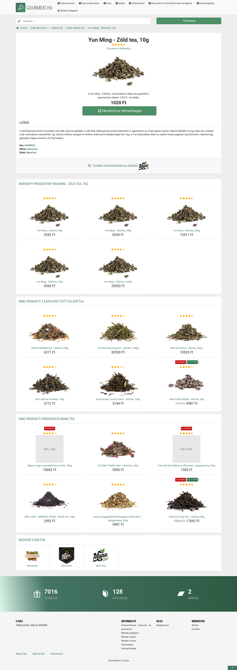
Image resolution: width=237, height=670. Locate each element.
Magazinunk (162, 625)
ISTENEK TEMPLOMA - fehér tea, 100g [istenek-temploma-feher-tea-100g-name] (118, 465)
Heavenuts (57, 653)
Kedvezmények (128, 648)
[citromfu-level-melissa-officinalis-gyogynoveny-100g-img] (186, 449)
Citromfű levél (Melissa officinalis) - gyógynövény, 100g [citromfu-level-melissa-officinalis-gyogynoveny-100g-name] (186, 465)
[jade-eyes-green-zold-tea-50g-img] (186, 383)
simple (120, 3)
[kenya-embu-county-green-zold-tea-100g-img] (118, 383)
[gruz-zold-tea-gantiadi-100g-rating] (50, 367)
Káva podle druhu (89, 3)
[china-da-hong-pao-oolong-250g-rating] (186, 485)
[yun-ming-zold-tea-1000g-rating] (118, 249)
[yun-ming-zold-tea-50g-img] (50, 214)
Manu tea (32, 149)
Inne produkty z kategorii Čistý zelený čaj (51, 301)
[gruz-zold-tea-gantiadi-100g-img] (50, 383)
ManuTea (31, 152)
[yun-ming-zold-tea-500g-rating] (186, 198)
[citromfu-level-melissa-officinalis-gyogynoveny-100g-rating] (186, 433)
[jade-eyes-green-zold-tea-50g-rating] (186, 367)
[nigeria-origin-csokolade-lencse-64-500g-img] (50, 449)
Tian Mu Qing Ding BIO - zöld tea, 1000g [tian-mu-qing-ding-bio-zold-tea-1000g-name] (118, 348)
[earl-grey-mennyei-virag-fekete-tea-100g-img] (50, 500)
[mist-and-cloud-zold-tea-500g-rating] (186, 316)
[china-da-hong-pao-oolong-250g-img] (186, 500)
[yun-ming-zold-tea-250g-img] (118, 214)
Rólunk (195, 625)
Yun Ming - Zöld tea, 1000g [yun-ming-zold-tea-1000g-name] (118, 281)
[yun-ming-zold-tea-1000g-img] (118, 265)
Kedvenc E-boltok (32, 540)
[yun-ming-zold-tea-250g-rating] (118, 198)
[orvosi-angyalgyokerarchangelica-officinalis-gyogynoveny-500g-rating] (118, 485)
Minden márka (128, 637)
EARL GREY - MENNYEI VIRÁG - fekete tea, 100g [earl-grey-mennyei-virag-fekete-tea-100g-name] (49, 516)
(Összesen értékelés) (118, 48)
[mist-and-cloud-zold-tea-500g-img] (186, 331)
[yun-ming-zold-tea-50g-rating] (50, 198)
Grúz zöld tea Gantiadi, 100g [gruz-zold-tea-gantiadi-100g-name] (49, 399)
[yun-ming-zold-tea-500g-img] (186, 214)
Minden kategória (67, 10)
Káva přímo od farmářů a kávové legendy (170, 3)
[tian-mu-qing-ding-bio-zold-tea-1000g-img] (118, 331)
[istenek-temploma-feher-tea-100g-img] (118, 449)
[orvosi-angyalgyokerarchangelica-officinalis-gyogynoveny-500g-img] (118, 500)
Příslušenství (136, 3)
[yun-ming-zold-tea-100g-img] (50, 265)
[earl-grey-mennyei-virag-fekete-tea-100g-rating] (50, 485)
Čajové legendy (205, 3)
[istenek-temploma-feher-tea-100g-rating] (118, 433)
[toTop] (232, 668)
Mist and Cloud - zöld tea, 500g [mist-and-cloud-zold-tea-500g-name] (186, 348)
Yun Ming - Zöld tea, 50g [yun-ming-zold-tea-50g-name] (49, 230)
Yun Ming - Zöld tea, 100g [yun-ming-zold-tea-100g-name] (49, 281)
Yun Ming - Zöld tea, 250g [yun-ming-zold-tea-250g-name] (118, 230)
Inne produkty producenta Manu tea (47, 419)
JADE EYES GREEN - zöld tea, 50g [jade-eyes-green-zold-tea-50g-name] (186, 399)
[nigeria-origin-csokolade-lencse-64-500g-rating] (50, 433)
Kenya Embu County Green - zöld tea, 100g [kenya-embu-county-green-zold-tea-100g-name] (118, 399)
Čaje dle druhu (66, 3)
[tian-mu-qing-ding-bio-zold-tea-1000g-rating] (118, 316)
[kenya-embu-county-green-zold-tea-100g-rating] (118, 367)
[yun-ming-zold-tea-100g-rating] (50, 249)
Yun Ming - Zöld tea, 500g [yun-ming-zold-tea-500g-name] (186, 230)
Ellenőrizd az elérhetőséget (119, 110)
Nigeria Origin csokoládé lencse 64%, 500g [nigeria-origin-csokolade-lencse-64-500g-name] (49, 465)
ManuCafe (39, 653)
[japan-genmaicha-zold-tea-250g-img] (50, 331)
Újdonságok (127, 644)
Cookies (196, 629)
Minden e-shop (128, 641)
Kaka (107, 3)
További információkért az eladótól (118, 165)
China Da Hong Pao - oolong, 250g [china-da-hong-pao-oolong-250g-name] (186, 516)
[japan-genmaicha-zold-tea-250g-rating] (50, 316)
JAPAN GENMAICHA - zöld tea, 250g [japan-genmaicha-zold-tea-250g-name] (49, 348)
